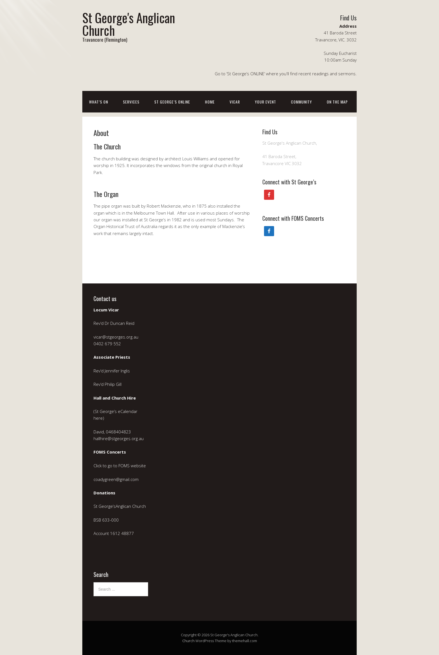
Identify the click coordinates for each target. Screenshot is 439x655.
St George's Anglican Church (128, 23)
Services (131, 102)
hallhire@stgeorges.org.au (119, 438)
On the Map (337, 102)
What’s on (98, 102)
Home (210, 102)
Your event (265, 102)
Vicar (235, 102)
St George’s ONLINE (172, 102)
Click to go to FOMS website (120, 465)
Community (301, 102)
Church (188, 640)
